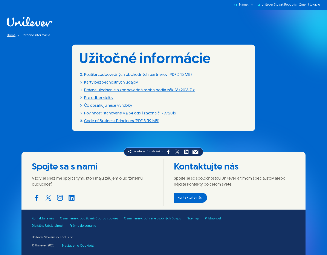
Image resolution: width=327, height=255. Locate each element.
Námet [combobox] (244, 5)
